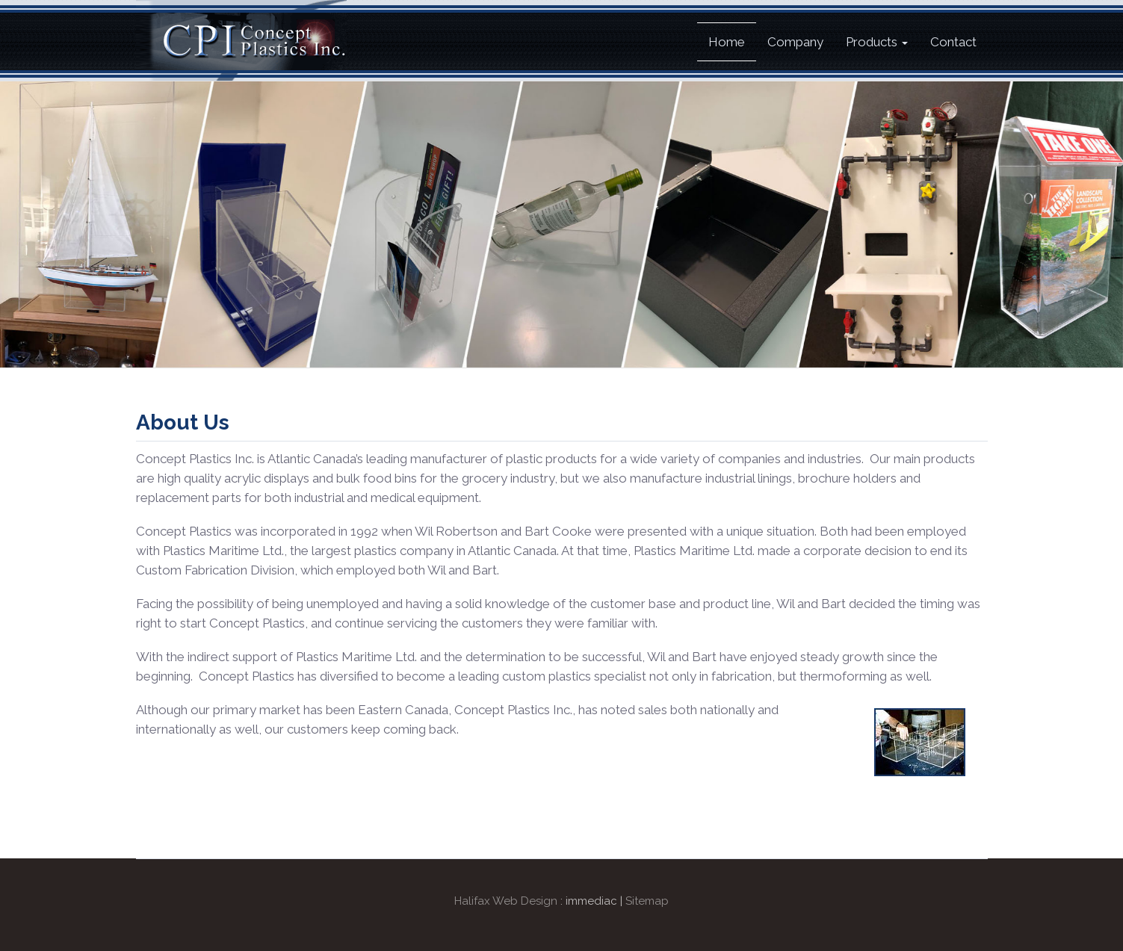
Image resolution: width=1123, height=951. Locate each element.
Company (795, 41)
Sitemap (647, 901)
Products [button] (877, 41)
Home (726, 41)
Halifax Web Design (505, 901)
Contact (953, 41)
